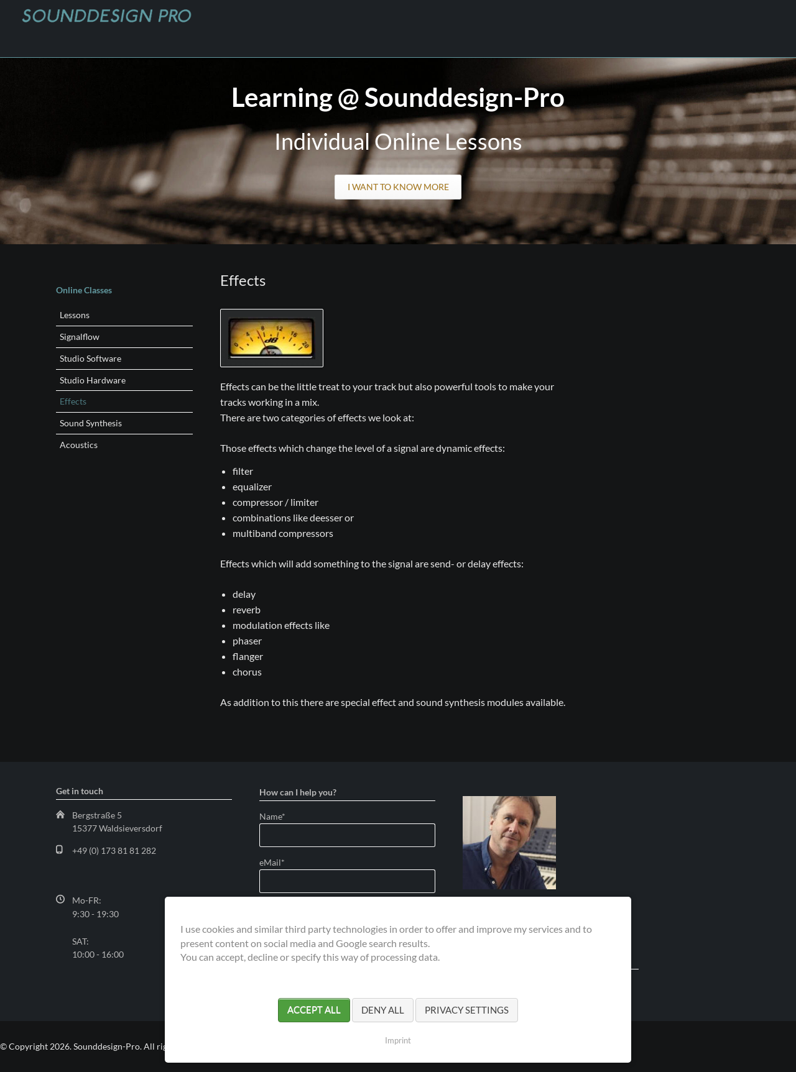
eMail (280, 862)
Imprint (398, 1040)
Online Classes (84, 290)
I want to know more (398, 186)
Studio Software (90, 358)
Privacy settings (467, 1009)
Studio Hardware (93, 380)
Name (280, 816)
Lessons (75, 314)
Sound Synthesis (91, 423)
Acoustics (79, 444)
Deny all (382, 1009)
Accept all (314, 1009)
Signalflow (80, 336)
